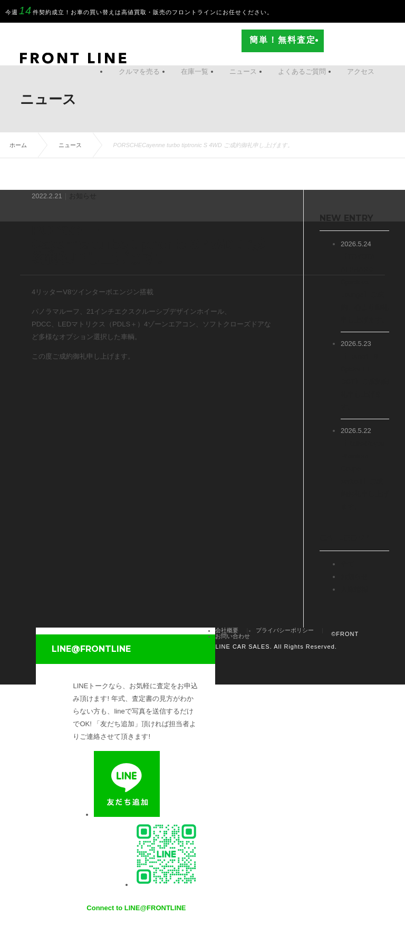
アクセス (360, 71)
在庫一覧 (194, 71)
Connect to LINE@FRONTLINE (136, 908)
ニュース (243, 71)
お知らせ (83, 196)
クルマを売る (139, 71)
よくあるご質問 (302, 71)
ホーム (18, 145)
